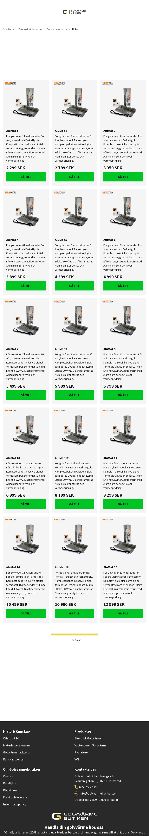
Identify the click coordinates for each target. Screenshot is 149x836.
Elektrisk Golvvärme (30, 29)
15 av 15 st (74, 640)
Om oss (8, 776)
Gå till (26, 177)
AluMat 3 (109, 131)
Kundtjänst (10, 783)
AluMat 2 (61, 131)
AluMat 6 (109, 240)
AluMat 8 (61, 349)
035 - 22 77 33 (88, 787)
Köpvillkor (10, 790)
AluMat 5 (61, 240)
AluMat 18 (61, 567)
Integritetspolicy (14, 804)
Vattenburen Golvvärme (90, 745)
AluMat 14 (110, 458)
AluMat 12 (61, 458)
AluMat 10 (13, 458)
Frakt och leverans (15, 797)
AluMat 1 (12, 131)
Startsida (8, 29)
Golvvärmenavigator (16, 752)
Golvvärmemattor (57, 29)
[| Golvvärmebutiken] (74, 12)
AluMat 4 (12, 240)
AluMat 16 (13, 567)
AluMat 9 (109, 349)
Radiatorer (81, 752)
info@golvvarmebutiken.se (98, 793)
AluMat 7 (12, 349)
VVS (76, 759)
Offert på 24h (11, 738)
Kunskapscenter (14, 759)
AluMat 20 (110, 567)
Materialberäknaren (16, 745)
